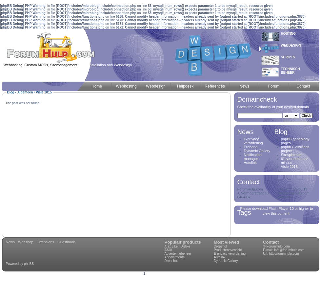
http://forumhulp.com (284, 253)
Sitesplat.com (292, 155)
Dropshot (171, 261)
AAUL (169, 250)
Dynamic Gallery (257, 151)
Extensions (45, 242)
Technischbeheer (290, 70)
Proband (251, 147)
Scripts (288, 57)
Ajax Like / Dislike (177, 246)
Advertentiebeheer (178, 253)
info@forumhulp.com (289, 250)
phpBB (29, 264)
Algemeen (25, 92)
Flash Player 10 (281, 208)
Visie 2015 (289, 167)
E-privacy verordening (253, 141)
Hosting (288, 33)
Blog (10, 92)
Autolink (250, 163)
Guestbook (66, 242)
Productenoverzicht (228, 250)
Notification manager (253, 157)
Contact (271, 242)
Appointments (175, 257)
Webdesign (291, 45)
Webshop (25, 242)
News (10, 242)
